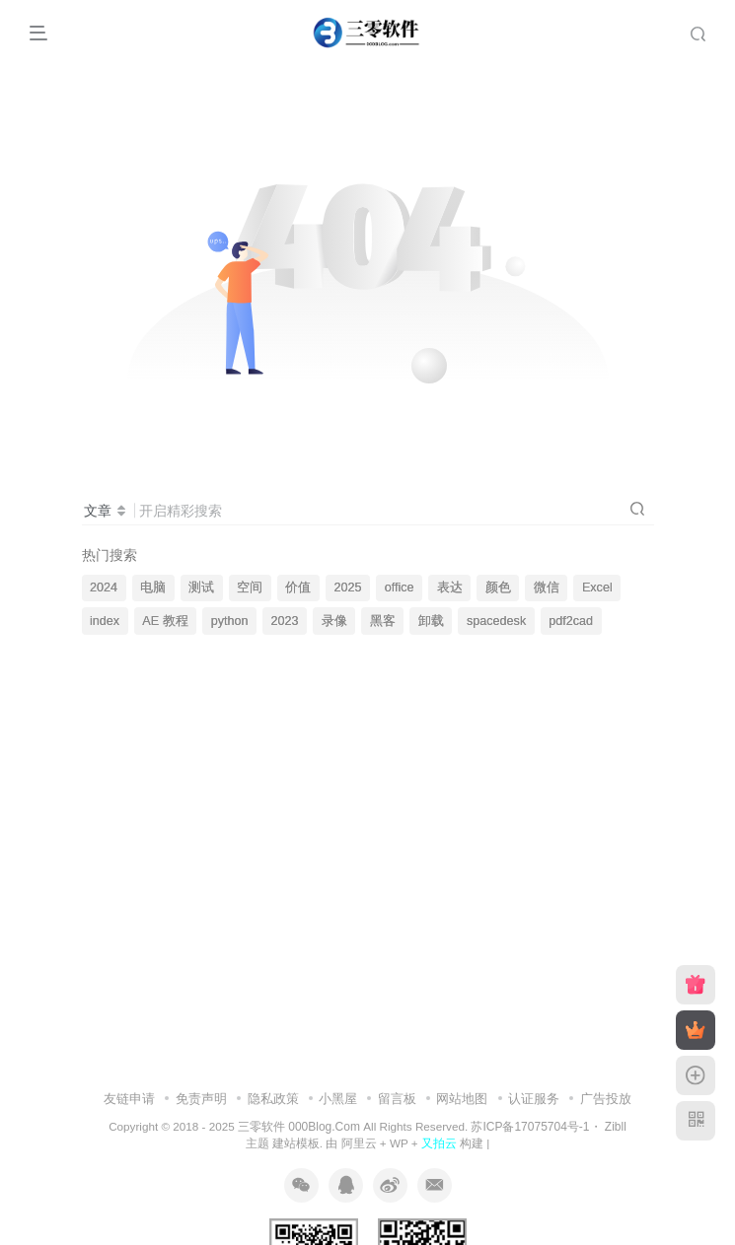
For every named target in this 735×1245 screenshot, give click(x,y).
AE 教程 (164, 621)
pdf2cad (571, 621)
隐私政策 (273, 1098)
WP (399, 1143)
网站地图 (461, 1098)
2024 (103, 587)
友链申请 (129, 1098)
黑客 (383, 621)
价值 (298, 587)
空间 (249, 587)
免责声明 (201, 1098)
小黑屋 (338, 1098)
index (104, 621)
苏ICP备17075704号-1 (530, 1127)
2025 (348, 587)
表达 (450, 587)
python (230, 621)
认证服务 (533, 1098)
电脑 (153, 587)
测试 (201, 587)
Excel (597, 587)
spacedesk (496, 621)
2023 (285, 621)
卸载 (431, 621)
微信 (546, 587)
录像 (334, 621)
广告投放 (605, 1098)
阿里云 (359, 1143)
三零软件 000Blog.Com (300, 1127)
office (399, 587)
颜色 (498, 587)
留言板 (397, 1098)
